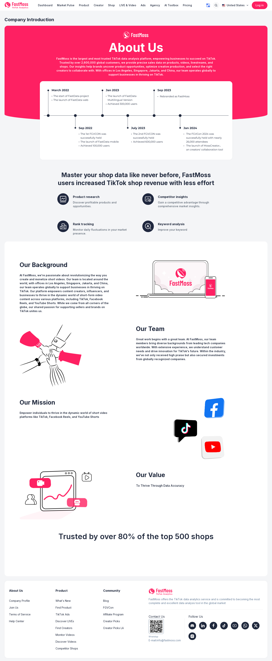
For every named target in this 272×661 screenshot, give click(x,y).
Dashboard (45, 5)
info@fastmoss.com (169, 640)
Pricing (187, 5)
